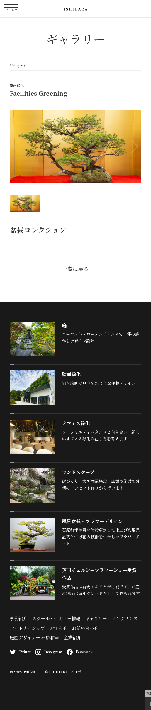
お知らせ (58, 628)
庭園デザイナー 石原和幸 (34, 637)
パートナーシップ (27, 628)
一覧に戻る (75, 269)
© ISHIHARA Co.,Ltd (63, 671)
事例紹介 (18, 618)
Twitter (20, 651)
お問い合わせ (85, 628)
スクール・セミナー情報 (56, 618)
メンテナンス (125, 618)
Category (18, 65)
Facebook (80, 651)
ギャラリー (96, 618)
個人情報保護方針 (22, 671)
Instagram (48, 651)
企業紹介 (72, 637)
